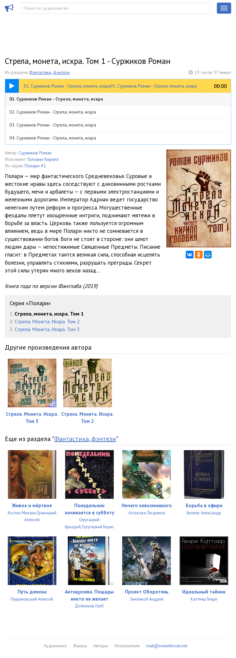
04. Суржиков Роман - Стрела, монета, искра (52, 138)
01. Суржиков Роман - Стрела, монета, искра (56, 99)
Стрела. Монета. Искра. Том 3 (47, 329)
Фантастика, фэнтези (49, 72)
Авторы (100, 646)
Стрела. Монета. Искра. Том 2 (47, 321)
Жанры (80, 646)
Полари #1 (35, 166)
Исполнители (127, 646)
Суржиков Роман (35, 153)
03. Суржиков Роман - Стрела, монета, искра (52, 125)
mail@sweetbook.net (166, 646)
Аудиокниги (55, 646)
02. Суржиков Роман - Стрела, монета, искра (52, 112)
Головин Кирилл (43, 159)
